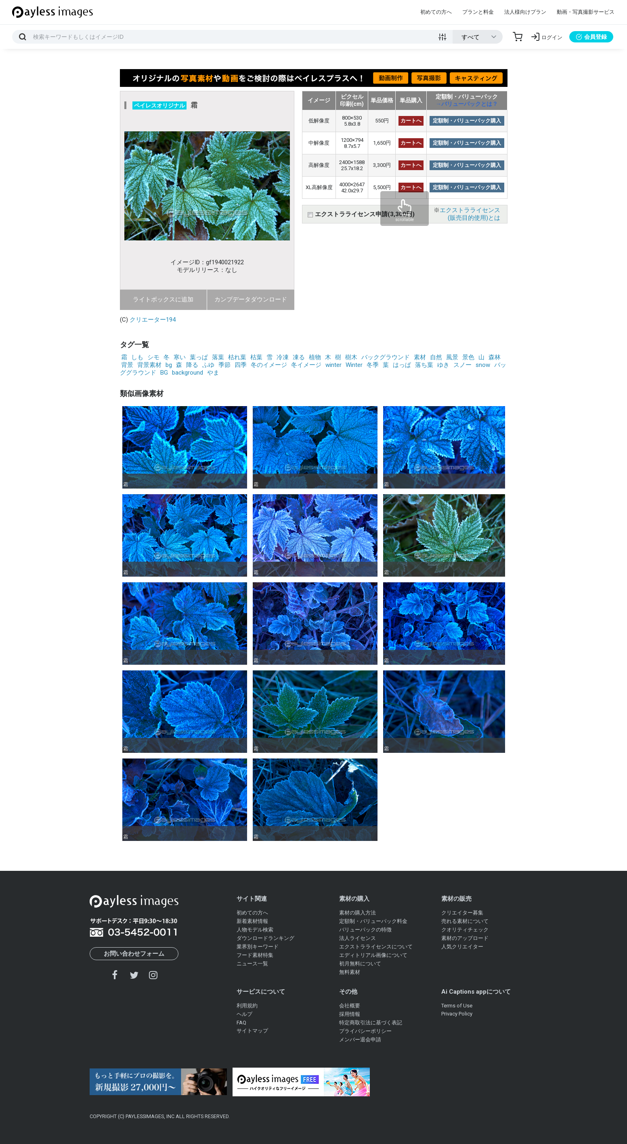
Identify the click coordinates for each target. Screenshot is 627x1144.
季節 (224, 365)
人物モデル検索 (255, 930)
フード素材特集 (255, 955)
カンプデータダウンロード (250, 299)
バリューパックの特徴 (365, 930)
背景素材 (149, 365)
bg (169, 365)
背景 (127, 365)
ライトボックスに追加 (163, 299)
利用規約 (247, 1006)
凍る (299, 357)
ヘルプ (244, 1014)
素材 (420, 357)
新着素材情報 (252, 921)
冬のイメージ (269, 365)
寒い (180, 357)
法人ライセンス (357, 938)
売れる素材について (465, 921)
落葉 (218, 357)
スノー (462, 365)
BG (164, 372)
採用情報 (349, 1014)
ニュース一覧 (252, 964)
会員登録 (591, 37)
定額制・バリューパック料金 (373, 921)
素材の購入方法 (357, 913)
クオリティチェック (465, 930)
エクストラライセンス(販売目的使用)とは (470, 213)
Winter (354, 365)
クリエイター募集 (462, 913)
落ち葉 (424, 365)
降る (192, 365)
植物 (315, 357)
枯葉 (256, 357)
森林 (495, 357)
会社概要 (349, 1006)
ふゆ (208, 365)
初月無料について (360, 964)
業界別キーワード (258, 947)
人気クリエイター (462, 947)
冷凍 (283, 357)
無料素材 (349, 972)
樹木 (351, 357)
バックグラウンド (385, 357)
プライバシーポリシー (365, 1031)
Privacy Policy (456, 1014)
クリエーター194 (153, 319)
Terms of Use (456, 1006)
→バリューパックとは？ (467, 104)
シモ (153, 357)
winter (333, 365)
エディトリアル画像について (373, 955)
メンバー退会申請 (360, 1040)
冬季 (373, 365)
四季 (241, 365)
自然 (436, 357)
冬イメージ (306, 365)
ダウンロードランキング (265, 938)
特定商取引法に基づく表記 (370, 1023)
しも (137, 357)
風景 (452, 357)
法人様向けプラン (525, 12)
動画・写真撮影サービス (585, 12)
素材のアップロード (465, 938)
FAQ (241, 1023)
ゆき (443, 365)
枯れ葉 (237, 357)
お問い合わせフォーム (134, 953)
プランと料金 (478, 12)
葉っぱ (199, 357)
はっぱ (402, 365)
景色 (468, 357)
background (187, 372)
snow (483, 365)
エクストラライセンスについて (376, 947)
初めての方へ (436, 12)
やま (213, 372)
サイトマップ (252, 1031)
